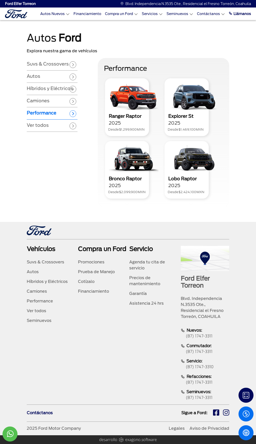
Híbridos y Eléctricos (47, 281)
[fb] (216, 413)
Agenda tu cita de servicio (147, 265)
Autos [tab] (33, 76)
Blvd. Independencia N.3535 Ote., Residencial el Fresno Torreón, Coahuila (185, 4)
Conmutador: (205, 349)
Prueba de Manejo (96, 271)
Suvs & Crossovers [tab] (48, 64)
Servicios (152, 14)
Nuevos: (205, 333)
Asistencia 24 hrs (146, 303)
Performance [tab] (41, 113)
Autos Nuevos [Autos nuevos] (55, 14)
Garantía (138, 293)
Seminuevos (179, 14)
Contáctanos (211, 14)
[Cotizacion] (246, 413)
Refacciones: (205, 379)
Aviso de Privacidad (209, 428)
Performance (40, 301)
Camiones (37, 291)
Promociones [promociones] (91, 262)
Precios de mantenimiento (144, 280)
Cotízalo (86, 281)
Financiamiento (87, 14)
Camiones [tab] (38, 100)
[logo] (16, 14)
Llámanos (240, 14)
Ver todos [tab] (38, 125)
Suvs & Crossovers (45, 262)
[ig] (226, 413)
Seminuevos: (205, 395)
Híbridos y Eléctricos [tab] (50, 88)
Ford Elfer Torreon (20, 4)
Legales (177, 428)
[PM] (246, 432)
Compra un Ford (121, 14)
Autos (33, 271)
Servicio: (205, 364)
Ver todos (36, 310)
